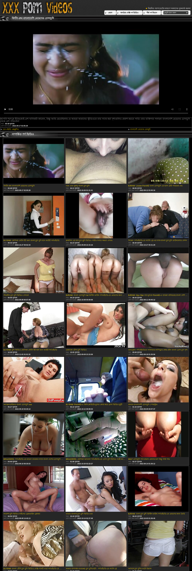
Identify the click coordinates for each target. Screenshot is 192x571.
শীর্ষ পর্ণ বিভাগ (152, 13)
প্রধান (110, 13)
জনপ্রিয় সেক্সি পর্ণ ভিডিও (129, 13)
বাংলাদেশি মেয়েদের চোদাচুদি (140, 129)
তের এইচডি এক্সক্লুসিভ (11, 129)
